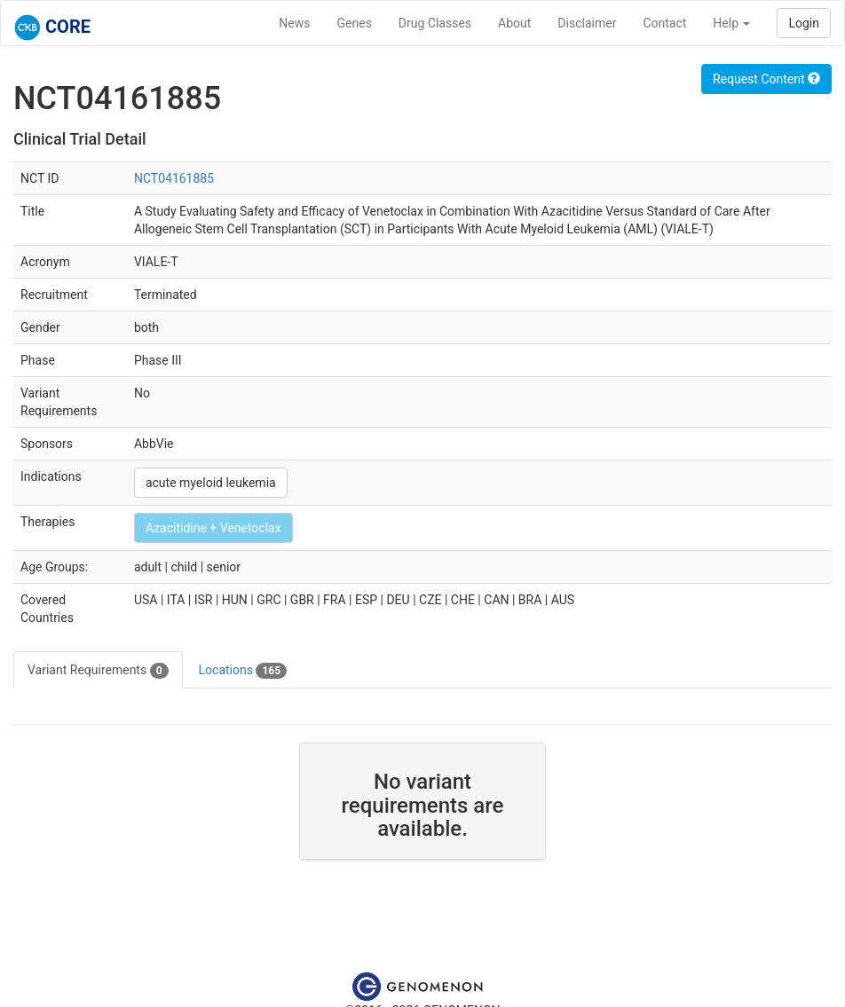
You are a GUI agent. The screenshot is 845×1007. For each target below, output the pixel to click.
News (294, 23)
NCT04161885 (174, 178)
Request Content (766, 79)
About (514, 23)
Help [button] (731, 23)
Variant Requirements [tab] (98, 671)
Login (803, 23)
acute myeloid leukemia (211, 483)
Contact (664, 23)
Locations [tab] (243, 671)
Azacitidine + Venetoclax (213, 528)
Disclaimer (586, 23)
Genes (354, 23)
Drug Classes (435, 23)
